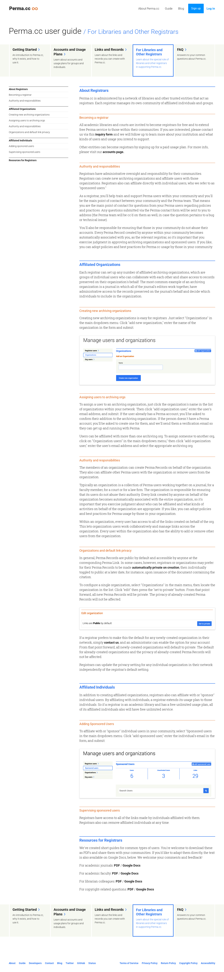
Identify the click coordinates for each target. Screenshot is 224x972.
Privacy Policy (150, 963)
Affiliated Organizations (22, 109)
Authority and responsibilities (25, 100)
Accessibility (208, 963)
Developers (35, 963)
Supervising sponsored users (24, 152)
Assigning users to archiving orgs (27, 120)
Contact (49, 963)
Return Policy (168, 963)
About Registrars (18, 89)
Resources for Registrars (23, 160)
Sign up (196, 8)
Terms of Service (129, 963)
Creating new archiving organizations (29, 114)
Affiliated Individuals (20, 140)
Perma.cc (25, 8)
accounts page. (113, 152)
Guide (168, 8)
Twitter (70, 963)
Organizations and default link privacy (29, 132)
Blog (181, 8)
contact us (111, 642)
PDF (117, 865)
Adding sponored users (21, 146)
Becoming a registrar (20, 94)
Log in (211, 8)
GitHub (81, 963)
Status (92, 963)
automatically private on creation (155, 567)
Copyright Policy (188, 963)
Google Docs (131, 865)
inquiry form (104, 134)
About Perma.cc (148, 8)
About (12, 963)
